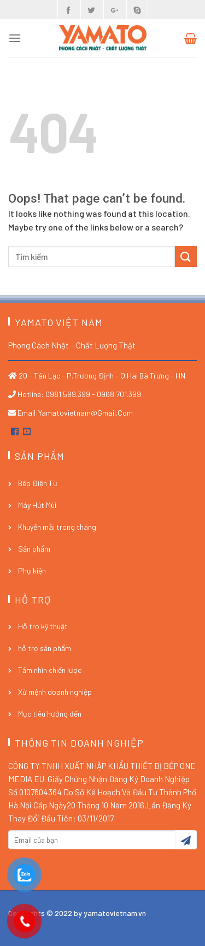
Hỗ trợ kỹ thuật (43, 626)
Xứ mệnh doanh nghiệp (55, 691)
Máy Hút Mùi (37, 505)
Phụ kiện (32, 570)
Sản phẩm (34, 548)
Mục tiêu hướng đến (49, 713)
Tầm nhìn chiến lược (49, 670)
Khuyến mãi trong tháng (57, 526)
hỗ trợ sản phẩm (44, 648)
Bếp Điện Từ (37, 483)
